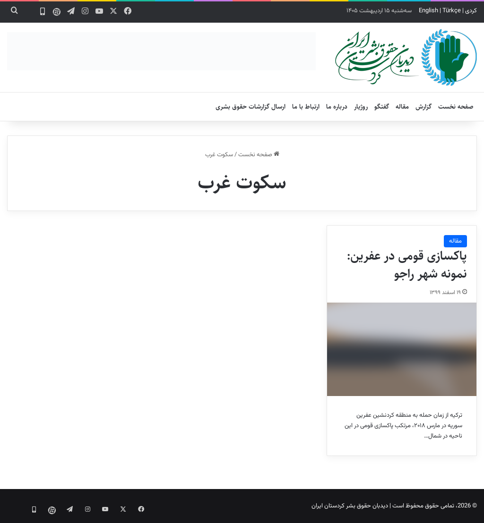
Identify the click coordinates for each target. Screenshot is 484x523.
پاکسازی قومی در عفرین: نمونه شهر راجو (407, 265)
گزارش (423, 106)
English (428, 11)
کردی (471, 11)
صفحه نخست (456, 106)
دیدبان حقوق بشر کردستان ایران (349, 506)
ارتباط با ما (306, 106)
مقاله (402, 106)
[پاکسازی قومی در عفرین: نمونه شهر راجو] (401, 349)
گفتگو (381, 106)
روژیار (361, 106)
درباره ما (336, 106)
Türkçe (451, 11)
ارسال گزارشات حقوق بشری (250, 106)
